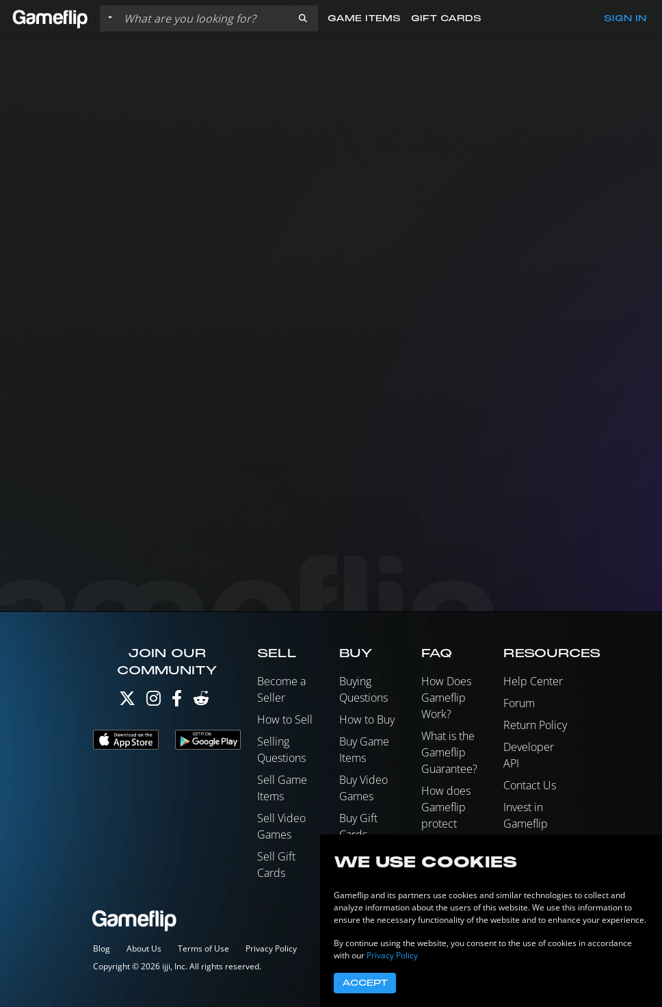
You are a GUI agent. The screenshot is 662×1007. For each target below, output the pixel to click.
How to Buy (367, 719)
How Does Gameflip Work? (446, 698)
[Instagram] (153, 701)
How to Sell (285, 719)
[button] (303, 18)
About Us (144, 948)
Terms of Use (203, 948)
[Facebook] (177, 701)
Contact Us (529, 785)
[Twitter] (127, 701)
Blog (101, 948)
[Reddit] (201, 701)
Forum (519, 703)
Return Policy (535, 724)
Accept (365, 983)
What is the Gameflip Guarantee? (449, 752)
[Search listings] (203, 18)
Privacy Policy (271, 948)
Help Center (533, 681)
